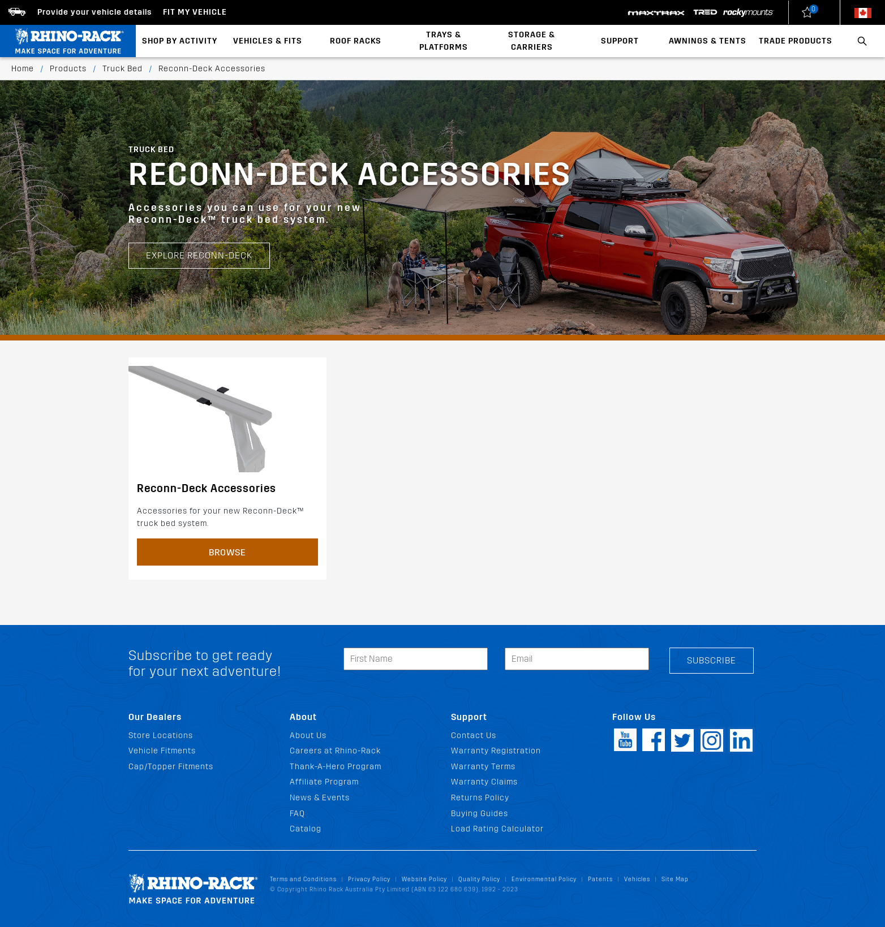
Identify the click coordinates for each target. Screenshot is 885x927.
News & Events (320, 798)
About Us (308, 735)
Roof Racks (355, 41)
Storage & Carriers (531, 41)
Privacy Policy (369, 879)
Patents (600, 879)
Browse (227, 552)
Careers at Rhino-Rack (335, 751)
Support (620, 41)
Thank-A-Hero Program (335, 766)
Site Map (675, 879)
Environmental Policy (544, 879)
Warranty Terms (483, 766)
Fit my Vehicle (195, 12)
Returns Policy (480, 798)
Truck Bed (122, 69)
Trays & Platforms (443, 41)
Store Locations (160, 735)
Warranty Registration (496, 751)
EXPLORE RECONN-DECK (199, 255)
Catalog (305, 829)
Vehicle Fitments (162, 751)
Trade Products (795, 41)
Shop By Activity (179, 41)
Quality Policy (479, 879)
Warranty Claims (484, 782)
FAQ (297, 813)
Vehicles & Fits (267, 41)
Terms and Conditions (303, 879)
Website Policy (424, 879)
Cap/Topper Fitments (170, 766)
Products (68, 69)
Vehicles (637, 879)
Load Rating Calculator (497, 829)
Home (22, 69)
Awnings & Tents (707, 41)
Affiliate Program (324, 782)
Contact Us (473, 735)
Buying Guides (479, 813)
